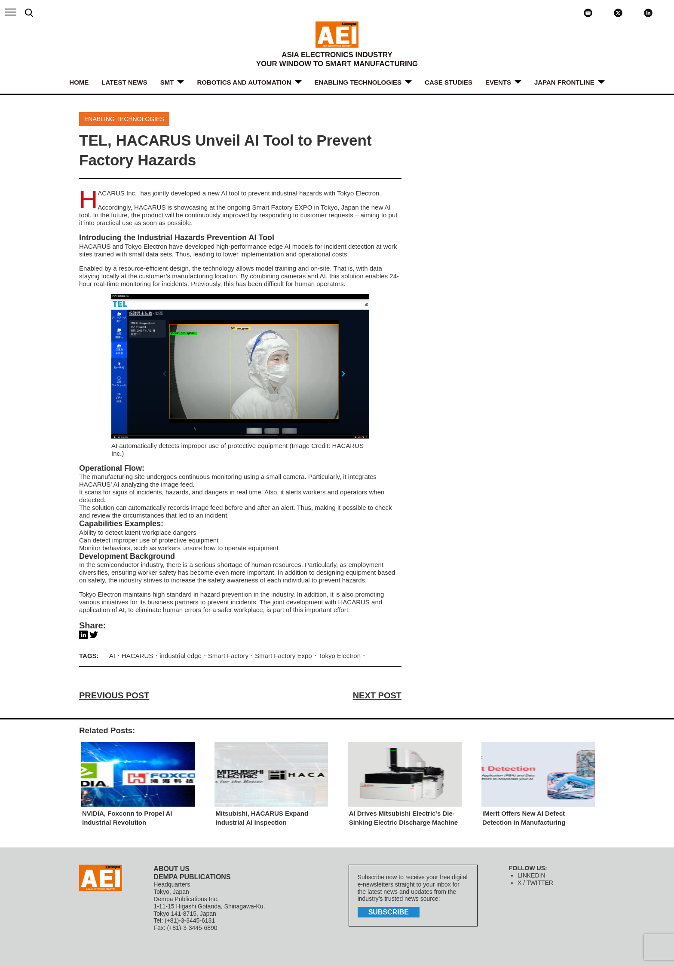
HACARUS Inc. (118, 193)
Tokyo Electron (340, 655)
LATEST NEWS (124, 82)
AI (323, 276)
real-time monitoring (122, 283)
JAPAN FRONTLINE (564, 82)
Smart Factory (228, 655)
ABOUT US (171, 868)
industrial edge (180, 655)
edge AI (280, 246)
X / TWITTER (535, 882)
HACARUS (137, 655)
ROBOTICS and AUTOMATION (244, 82)
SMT (167, 82)
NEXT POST (377, 695)
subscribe (388, 912)
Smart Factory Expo (283, 655)
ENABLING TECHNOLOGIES (358, 82)
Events (498, 82)
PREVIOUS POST (114, 695)
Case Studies (448, 82)
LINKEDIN (531, 875)
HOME (79, 82)
